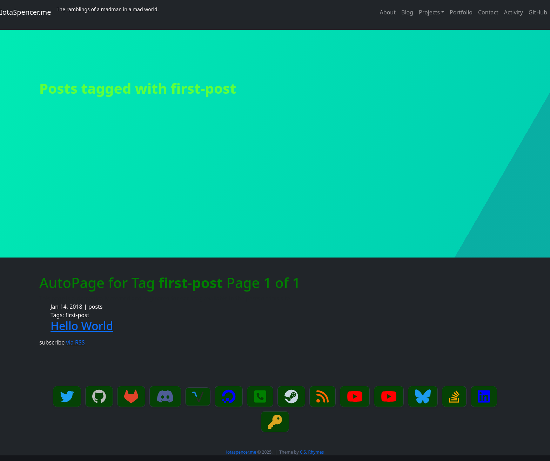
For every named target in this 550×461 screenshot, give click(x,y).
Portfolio (461, 12)
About (388, 12)
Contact (488, 12)
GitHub (538, 12)
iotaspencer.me (241, 452)
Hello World (82, 325)
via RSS (75, 342)
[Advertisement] (275, 205)
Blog (407, 12)
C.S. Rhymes (312, 452)
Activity (513, 12)
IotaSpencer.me (25, 12)
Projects (429, 12)
